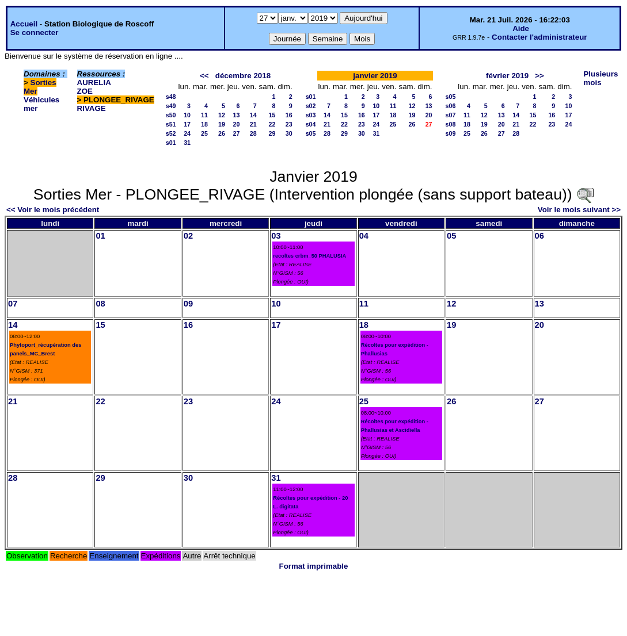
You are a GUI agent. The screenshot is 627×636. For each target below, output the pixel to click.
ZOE (85, 91)
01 (100, 235)
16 (289, 115)
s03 (311, 115)
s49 (171, 105)
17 (187, 124)
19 (221, 124)
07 (12, 303)
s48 (171, 96)
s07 (451, 115)
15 (272, 115)
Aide (520, 28)
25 (204, 133)
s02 (311, 105)
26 (221, 133)
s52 (171, 133)
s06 (451, 105)
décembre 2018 (243, 75)
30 (289, 133)
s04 (311, 124)
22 (272, 124)
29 (272, 133)
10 (187, 115)
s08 (451, 124)
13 (236, 115)
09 (188, 303)
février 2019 (507, 75)
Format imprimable (313, 566)
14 (253, 115)
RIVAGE (91, 108)
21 (253, 124)
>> (539, 75)
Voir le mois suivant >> (579, 209)
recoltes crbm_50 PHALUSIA (309, 256)
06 (539, 235)
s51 (171, 124)
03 (275, 235)
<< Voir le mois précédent (52, 209)
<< (204, 75)
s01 (171, 142)
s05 (311, 133)
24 (187, 133)
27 (236, 133)
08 (100, 303)
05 (451, 235)
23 (289, 124)
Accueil (23, 24)
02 (188, 235)
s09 (451, 133)
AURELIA (94, 82)
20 (236, 124)
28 (253, 133)
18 (204, 124)
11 (204, 115)
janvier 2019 (375, 75)
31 (187, 142)
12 (221, 115)
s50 (171, 115)
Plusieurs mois (600, 78)
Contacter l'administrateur (539, 37)
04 (363, 235)
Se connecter (34, 32)
